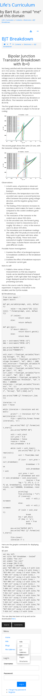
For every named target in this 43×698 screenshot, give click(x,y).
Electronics (27, 20)
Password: (8, 673)
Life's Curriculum (17, 5)
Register (11, 692)
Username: (8, 663)
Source (6, 625)
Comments (18, 625)
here (14, 619)
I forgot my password (17, 690)
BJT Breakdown (17, 39)
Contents (18, 20)
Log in (21, 684)
